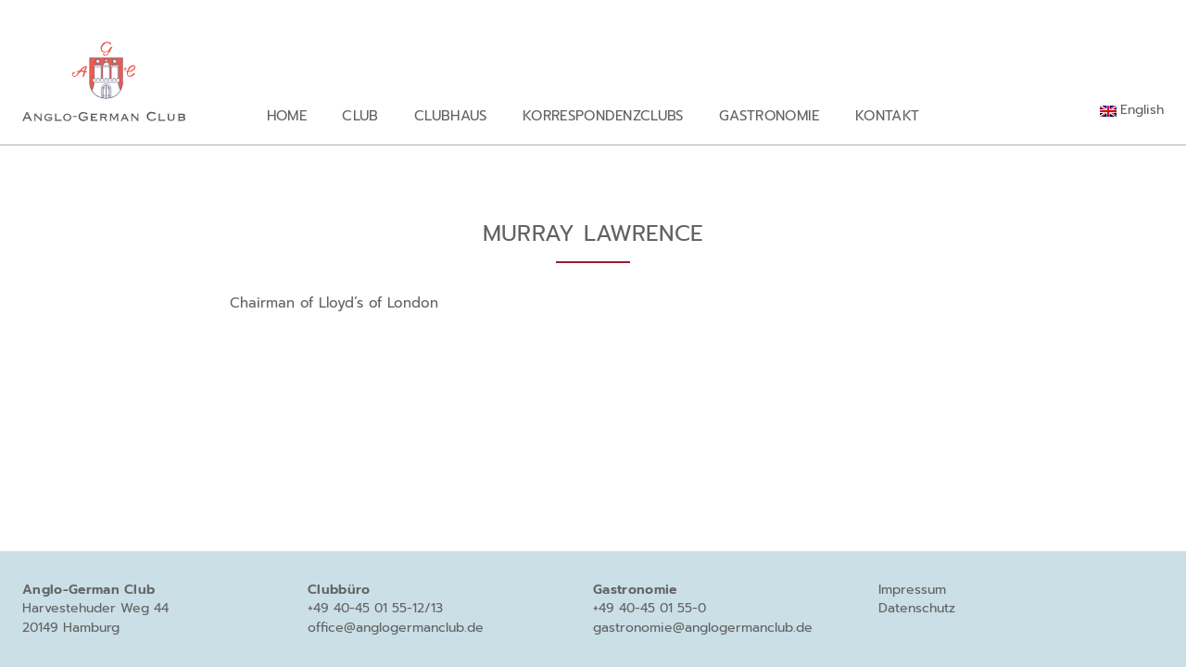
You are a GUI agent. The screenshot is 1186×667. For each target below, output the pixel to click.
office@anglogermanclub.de (396, 627)
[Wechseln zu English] (1132, 110)
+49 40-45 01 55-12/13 (375, 608)
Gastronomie (769, 115)
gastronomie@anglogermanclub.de (703, 627)
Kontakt (887, 115)
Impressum (912, 589)
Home (287, 115)
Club (360, 115)
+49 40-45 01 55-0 (649, 608)
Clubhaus (450, 115)
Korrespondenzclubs (603, 115)
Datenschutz (916, 608)
